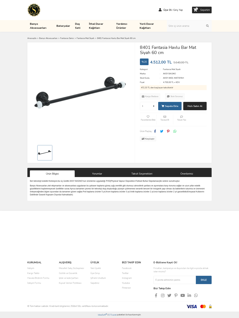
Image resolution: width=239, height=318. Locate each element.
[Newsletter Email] (175, 280)
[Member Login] (160, 9)
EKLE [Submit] (204, 280)
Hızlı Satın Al (195, 106)
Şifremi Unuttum (98, 278)
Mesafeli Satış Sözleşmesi (71, 268)
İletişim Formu (34, 283)
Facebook (126, 268)
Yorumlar (97, 174)
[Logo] (33, 9)
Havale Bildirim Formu (38, 278)
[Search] (189, 26)
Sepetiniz (94, 283)
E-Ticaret (113, 315)
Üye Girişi (95, 273)
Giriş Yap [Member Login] (178, 10)
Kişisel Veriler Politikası (70, 283)
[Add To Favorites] (148, 120)
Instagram (127, 278)
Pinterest (126, 287)
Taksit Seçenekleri (141, 174)
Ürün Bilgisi (52, 174)
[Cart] (202, 10)
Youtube (126, 283)
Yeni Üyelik (95, 268)
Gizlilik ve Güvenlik (68, 273)
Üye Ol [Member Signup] (167, 10)
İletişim (30, 268)
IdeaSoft (102, 314)
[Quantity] (148, 106)
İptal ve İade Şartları (68, 278)
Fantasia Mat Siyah (172, 69)
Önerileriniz (186, 174)
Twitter (125, 273)
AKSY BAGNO (169, 73)
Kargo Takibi (33, 273)
